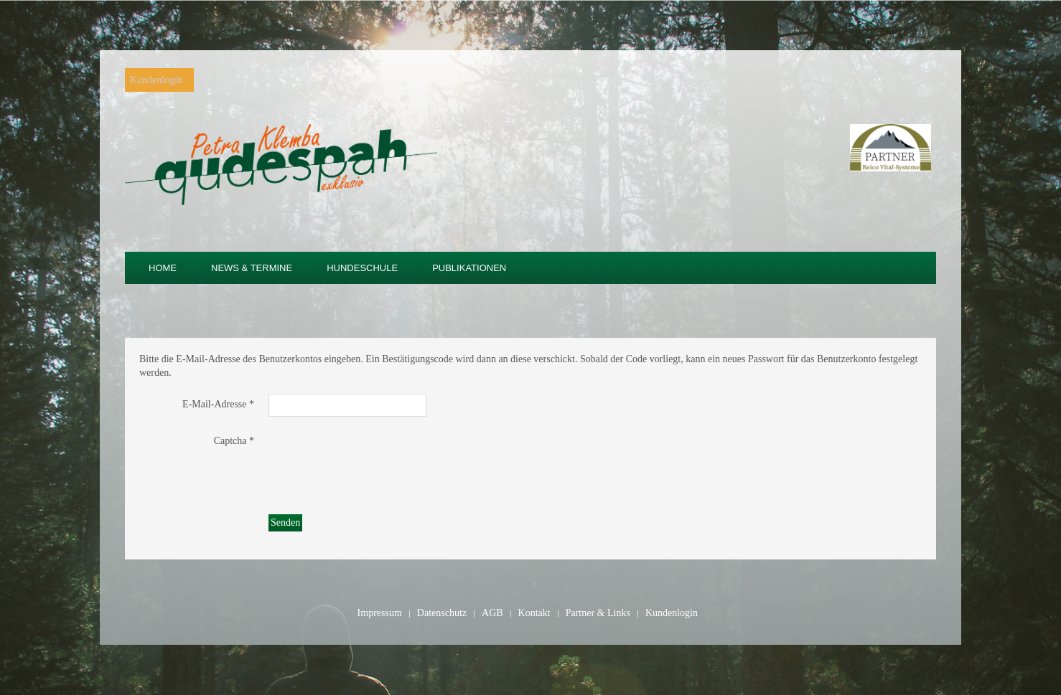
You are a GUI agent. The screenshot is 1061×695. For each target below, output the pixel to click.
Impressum (379, 612)
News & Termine (251, 268)
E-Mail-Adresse (218, 404)
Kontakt (534, 612)
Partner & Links (598, 612)
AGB (492, 612)
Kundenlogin (156, 80)
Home (163, 268)
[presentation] (377, 458)
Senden (285, 522)
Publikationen (469, 268)
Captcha (234, 440)
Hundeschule (362, 268)
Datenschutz (442, 612)
